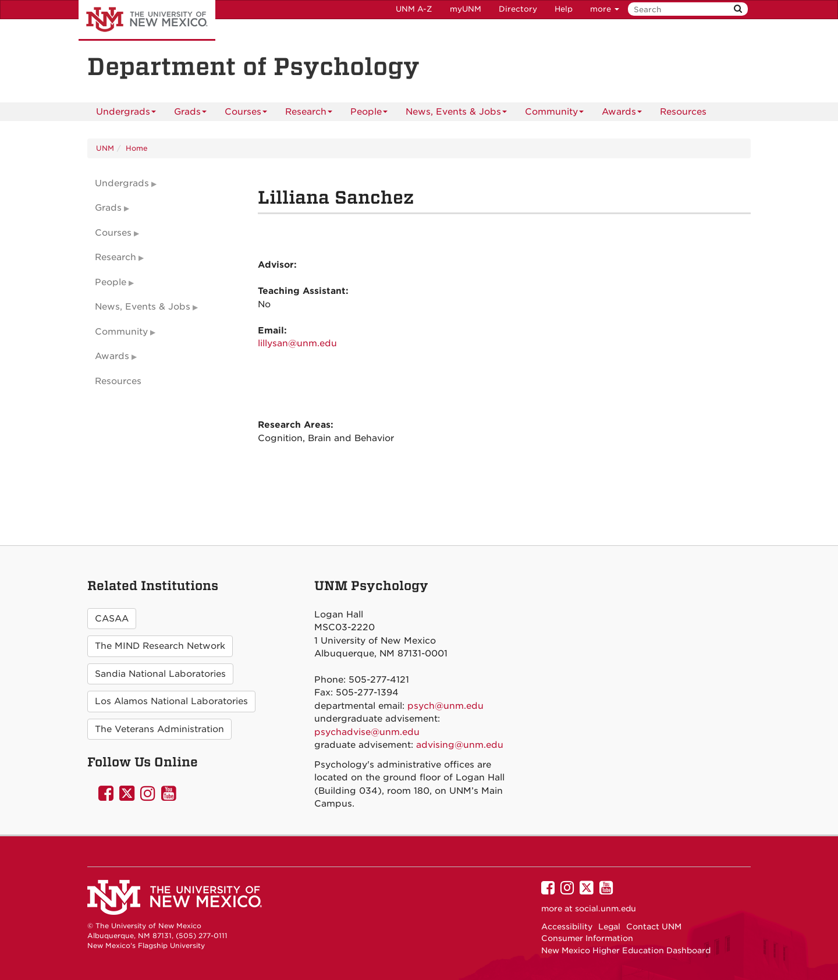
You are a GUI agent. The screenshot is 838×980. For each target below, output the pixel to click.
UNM (105, 148)
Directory (518, 9)
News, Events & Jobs (456, 113)
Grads (190, 113)
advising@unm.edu (459, 745)
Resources (683, 111)
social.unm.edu (605, 908)
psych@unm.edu (445, 706)
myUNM (465, 9)
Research (308, 113)
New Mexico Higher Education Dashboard (626, 950)
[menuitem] (683, 111)
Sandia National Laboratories (160, 674)
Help (564, 9)
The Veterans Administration (159, 729)
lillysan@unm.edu (297, 343)
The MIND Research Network (160, 646)
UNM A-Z (414, 9)
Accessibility (566, 926)
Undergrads (126, 113)
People (369, 113)
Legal (609, 926)
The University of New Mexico (147, 20)
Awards (622, 113)
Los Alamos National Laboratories (171, 701)
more (604, 9)
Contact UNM (653, 926)
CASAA (112, 618)
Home (137, 148)
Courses (246, 113)
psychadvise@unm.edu (367, 732)
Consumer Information (587, 938)
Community (554, 113)
